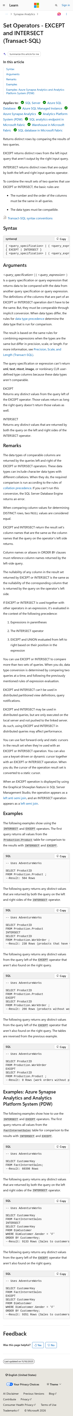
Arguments (12, 74)
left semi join (29, 803)
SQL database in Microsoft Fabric (40, 130)
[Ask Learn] (59, 14)
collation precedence (17, 488)
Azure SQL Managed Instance (42, 108)
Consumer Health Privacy (18, 1405)
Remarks (11, 79)
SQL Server (32, 103)
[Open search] (56, 5)
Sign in (66, 5)
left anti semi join (14, 798)
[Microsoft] (36, 5)
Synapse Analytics (24, 14)
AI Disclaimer (11, 1393)
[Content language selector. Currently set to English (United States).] (21, 1375)
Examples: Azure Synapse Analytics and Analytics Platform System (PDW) (35, 91)
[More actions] (66, 14)
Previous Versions (33, 1393)
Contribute (9, 1399)
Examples (11, 84)
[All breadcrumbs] (6, 14)
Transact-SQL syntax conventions (30, 218)
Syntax (10, 69)
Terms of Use (48, 1405)
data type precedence (29, 318)
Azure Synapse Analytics (19, 114)
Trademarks (10, 1410)
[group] (36, 250)
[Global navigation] (4, 5)
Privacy (25, 1399)
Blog (51, 1393)
